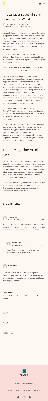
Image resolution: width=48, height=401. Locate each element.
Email (5, 313)
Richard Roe (12, 217)
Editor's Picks (8, 27)
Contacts (36, 390)
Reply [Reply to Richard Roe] (42, 220)
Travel (16, 27)
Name (5, 303)
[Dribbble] (18, 397)
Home (10, 390)
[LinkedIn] (40, 3)
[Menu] (44, 3)
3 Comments (25, 27)
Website (6, 323)
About (17, 390)
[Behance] (24, 397)
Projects (26, 390)
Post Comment (10, 357)
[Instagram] (30, 397)
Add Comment (8, 333)
